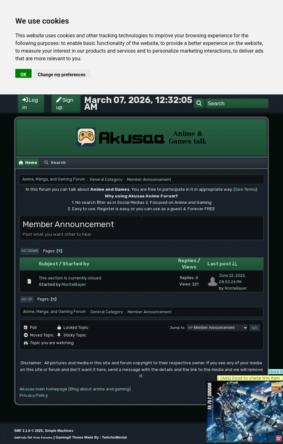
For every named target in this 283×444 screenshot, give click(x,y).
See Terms (245, 189)
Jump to (177, 328)
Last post (222, 264)
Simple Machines (59, 431)
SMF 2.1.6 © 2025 (28, 431)
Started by (76, 264)
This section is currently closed (70, 277)
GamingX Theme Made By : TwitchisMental (91, 437)
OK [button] (23, 74)
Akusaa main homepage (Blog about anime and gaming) (75, 388)
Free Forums (42, 437)
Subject (48, 264)
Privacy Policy (33, 395)
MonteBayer (74, 284)
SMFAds (20, 437)
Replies (187, 260)
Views (189, 267)
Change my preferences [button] (62, 74)
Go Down (29, 251)
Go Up (26, 299)
